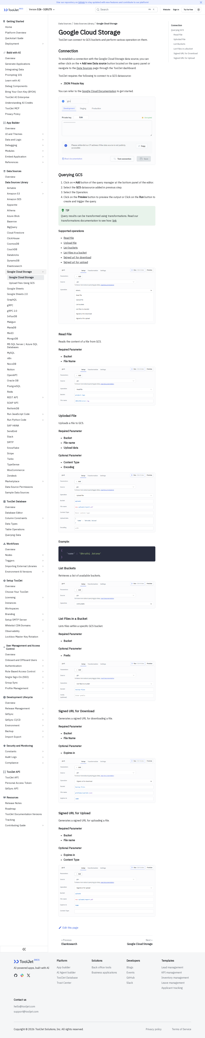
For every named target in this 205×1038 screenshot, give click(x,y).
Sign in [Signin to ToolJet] (176, 9)
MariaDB (11, 327)
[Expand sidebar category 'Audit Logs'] (42, 757)
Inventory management (175, 977)
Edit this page (68, 927)
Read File (178, 34)
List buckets (71, 247)
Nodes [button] (8, 554)
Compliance (11, 762)
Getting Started (15, 21)
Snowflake (13, 447)
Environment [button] (12, 725)
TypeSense (13, 464)
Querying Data (13, 534)
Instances (10, 602)
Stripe (10, 453)
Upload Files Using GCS (22, 282)
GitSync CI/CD (12, 719)
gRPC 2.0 (12, 310)
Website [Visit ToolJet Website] (166, 9)
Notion (11, 369)
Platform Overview (15, 32)
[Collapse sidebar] (24, 949)
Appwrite (12, 204)
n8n (9, 358)
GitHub (81, 2)
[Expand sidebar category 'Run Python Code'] (42, 420)
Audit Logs (11, 756)
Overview (10, 58)
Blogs (130, 967)
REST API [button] (12, 397)
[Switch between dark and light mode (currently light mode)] (198, 9)
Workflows (13, 543)
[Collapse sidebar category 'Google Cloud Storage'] (42, 271)
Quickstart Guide (14, 38)
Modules (9, 150)
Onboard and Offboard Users (21, 660)
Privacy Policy (12, 113)
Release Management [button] (17, 708)
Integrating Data (14, 69)
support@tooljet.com (26, 1011)
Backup (9, 731)
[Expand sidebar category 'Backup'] (42, 731)
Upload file (70, 242)
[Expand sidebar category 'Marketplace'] (42, 481)
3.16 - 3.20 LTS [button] (44, 9)
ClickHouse (13, 238)
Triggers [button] (9, 560)
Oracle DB (12, 380)
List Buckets (179, 44)
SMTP (10, 442)
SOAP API (12, 402)
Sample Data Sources (17, 492)
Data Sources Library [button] (16, 182)
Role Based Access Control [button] (20, 671)
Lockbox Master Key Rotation (21, 636)
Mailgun (11, 321)
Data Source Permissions (19, 486)
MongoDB (12, 338)
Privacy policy (154, 1029)
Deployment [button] (12, 43)
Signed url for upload (76, 262)
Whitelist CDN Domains (18, 625)
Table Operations (15, 529)
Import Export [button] (13, 736)
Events (131, 972)
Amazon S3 (13, 193)
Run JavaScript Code (18, 414)
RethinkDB (13, 408)
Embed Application (15, 156)
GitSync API (11, 788)
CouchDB (12, 249)
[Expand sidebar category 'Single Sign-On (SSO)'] (42, 677)
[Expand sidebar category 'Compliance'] (42, 763)
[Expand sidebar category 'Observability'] (42, 631)
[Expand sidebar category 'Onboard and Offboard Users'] (42, 660)
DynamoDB (13, 260)
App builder (63, 967)
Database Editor (14, 512)
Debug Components (16, 86)
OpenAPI (12, 375)
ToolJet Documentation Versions (23, 814)
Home (8, 27)
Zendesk (12, 475)
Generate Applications (17, 63)
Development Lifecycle (20, 697)
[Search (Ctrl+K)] (126, 9)
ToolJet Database (16, 501)
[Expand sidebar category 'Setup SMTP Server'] (42, 619)
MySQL (11, 352)
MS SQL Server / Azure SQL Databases (22, 346)
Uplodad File (179, 39)
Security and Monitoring (20, 745)
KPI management (171, 972)
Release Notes (13, 803)
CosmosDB (13, 243)
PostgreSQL (13, 386)
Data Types (11, 523)
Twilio (10, 458)
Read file (69, 237)
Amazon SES (14, 199)
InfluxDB (12, 316)
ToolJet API (13, 771)
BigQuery (12, 227)
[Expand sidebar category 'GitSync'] (42, 714)
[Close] (201, 2)
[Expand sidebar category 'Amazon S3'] (42, 193)
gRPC (10, 305)
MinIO (10, 333)
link (114, 220)
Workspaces (12, 608)
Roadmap (10, 808)
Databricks (13, 254)
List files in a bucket (75, 252)
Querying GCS (177, 30)
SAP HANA (13, 425)
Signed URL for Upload (184, 58)
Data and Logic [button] (13, 139)
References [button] (11, 162)
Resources (12, 797)
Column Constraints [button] (16, 518)
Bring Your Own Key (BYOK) (20, 91)
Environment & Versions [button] (18, 571)
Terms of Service (181, 1029)
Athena (11, 210)
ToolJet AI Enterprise (17, 97)
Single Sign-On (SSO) (17, 677)
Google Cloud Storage (19, 271)
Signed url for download (77, 257)
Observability (12, 631)
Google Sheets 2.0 (17, 294)
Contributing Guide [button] (15, 825)
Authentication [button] (13, 665)
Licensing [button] (10, 597)
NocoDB (11, 363)
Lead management (172, 967)
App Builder (13, 122)
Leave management (172, 982)
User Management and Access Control (23, 647)
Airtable (11, 187)
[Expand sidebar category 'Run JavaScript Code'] (42, 414)
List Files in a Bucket (183, 48)
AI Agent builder (66, 972)
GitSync (9, 714)
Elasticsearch (14, 266)
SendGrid (12, 431)
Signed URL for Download (186, 53)
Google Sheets (15, 288)
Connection (176, 25)
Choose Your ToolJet (16, 591)
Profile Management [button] (16, 688)
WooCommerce (16, 470)
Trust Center (64, 982)
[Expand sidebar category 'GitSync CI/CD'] (42, 719)
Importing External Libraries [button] (21, 566)
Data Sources (14, 171)
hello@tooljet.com (24, 1006)
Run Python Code (16, 419)
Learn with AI (12, 80)
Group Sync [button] (11, 682)
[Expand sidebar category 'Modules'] (42, 150)
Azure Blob (13, 216)
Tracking (10, 819)
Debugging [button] (11, 145)
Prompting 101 (13, 74)
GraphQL (12, 299)
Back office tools (101, 967)
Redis (10, 391)
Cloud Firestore (15, 232)
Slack (10, 436)
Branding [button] (10, 614)
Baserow (12, 221)
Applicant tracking (172, 987)
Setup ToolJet (14, 580)
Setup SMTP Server (16, 619)
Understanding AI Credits (19, 102)
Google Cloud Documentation (99, 91)
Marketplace (12, 481)
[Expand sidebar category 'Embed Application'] (42, 156)
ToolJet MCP (12, 108)
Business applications (104, 972)
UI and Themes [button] (13, 134)
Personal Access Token (18, 782)
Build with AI (14, 52)
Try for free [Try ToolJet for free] (188, 9)
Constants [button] (10, 751)
